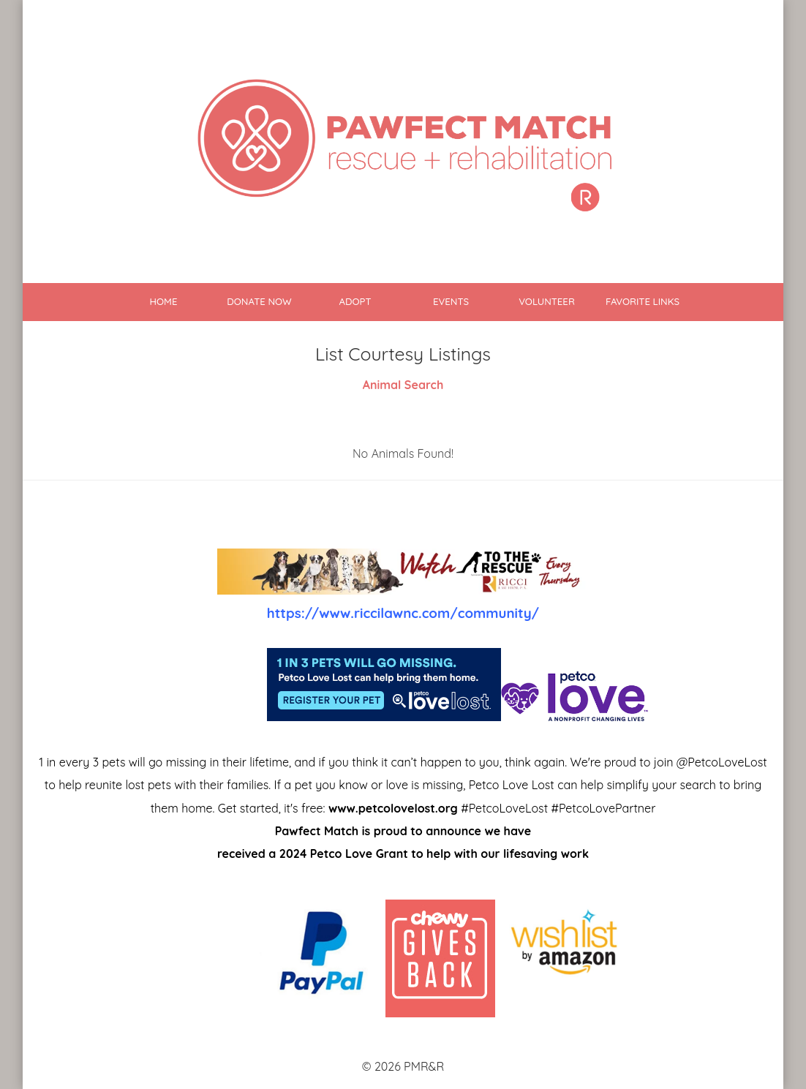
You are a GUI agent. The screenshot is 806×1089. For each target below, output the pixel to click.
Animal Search (403, 384)
